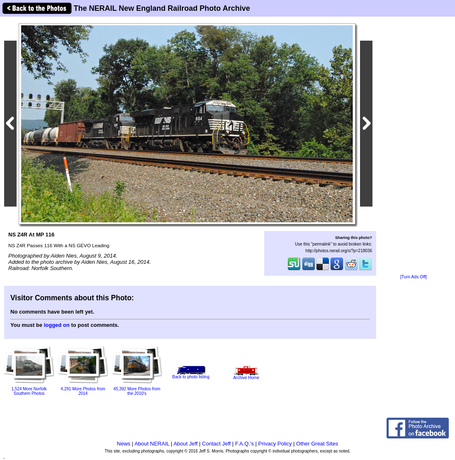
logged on (57, 325)
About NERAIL (151, 444)
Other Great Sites (317, 444)
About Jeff (185, 444)
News (124, 444)
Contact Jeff (216, 444)
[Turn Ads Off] (413, 277)
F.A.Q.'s (244, 444)
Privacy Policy (275, 444)
